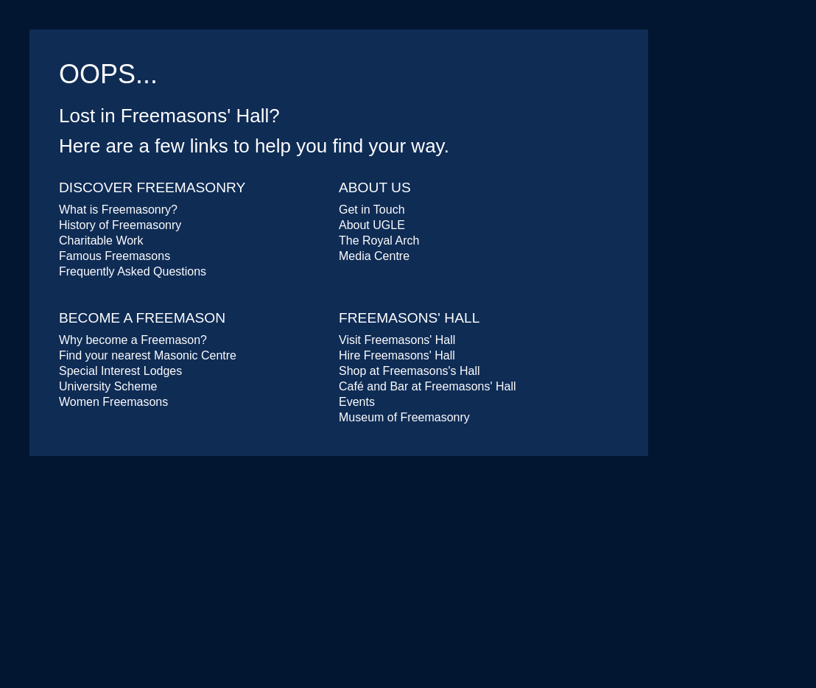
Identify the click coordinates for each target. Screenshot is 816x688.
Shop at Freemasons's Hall (409, 371)
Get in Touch (372, 209)
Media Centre (374, 256)
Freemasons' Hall (409, 318)
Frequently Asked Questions (132, 271)
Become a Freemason (142, 318)
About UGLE (372, 225)
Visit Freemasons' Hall (397, 340)
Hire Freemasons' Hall (397, 355)
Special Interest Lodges (120, 371)
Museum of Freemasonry (404, 417)
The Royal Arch (379, 240)
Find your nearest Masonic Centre (147, 355)
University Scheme (108, 386)
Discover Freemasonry (152, 187)
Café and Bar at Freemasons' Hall (427, 386)
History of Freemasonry (120, 225)
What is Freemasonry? (118, 209)
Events (357, 402)
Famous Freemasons (114, 256)
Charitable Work (101, 240)
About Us (375, 187)
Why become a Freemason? (133, 340)
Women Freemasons (113, 402)
